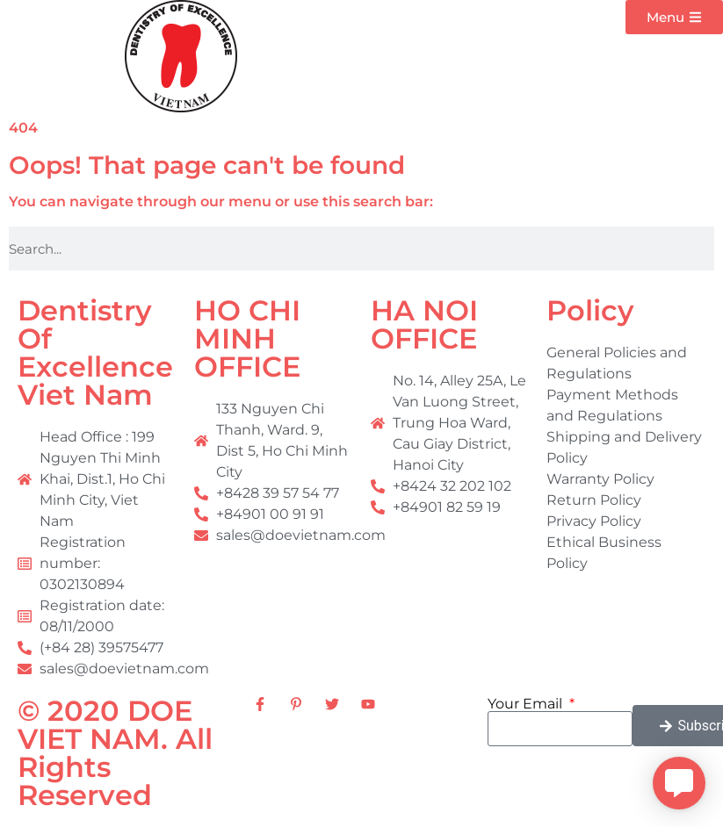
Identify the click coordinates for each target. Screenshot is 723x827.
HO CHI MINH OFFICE (247, 338)
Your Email (527, 704)
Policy (590, 310)
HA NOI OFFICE (424, 324)
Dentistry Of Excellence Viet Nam (95, 352)
